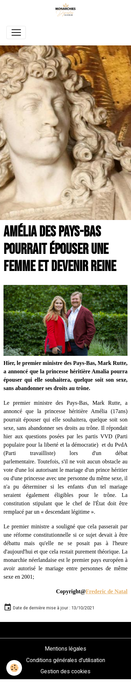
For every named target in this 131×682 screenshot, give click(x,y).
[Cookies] (14, 668)
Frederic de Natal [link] (107, 591)
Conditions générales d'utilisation (65, 660)
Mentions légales (65, 648)
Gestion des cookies (65, 671)
